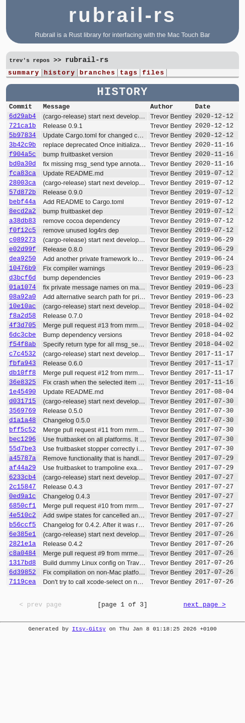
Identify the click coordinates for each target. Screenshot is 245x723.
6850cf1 (22, 571)
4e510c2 (22, 582)
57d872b (22, 208)
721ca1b (22, 131)
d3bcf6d (22, 307)
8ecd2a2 (22, 230)
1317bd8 (22, 637)
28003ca (22, 197)
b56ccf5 (22, 593)
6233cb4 (22, 538)
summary (24, 73)
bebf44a (22, 219)
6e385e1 (22, 604)
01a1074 (22, 318)
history (59, 73)
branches (98, 73)
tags (129, 73)
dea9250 (22, 285)
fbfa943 (22, 406)
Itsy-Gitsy (89, 706)
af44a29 (22, 527)
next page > (204, 682)
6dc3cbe (22, 373)
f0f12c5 (22, 252)
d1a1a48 (22, 472)
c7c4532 (22, 395)
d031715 (22, 450)
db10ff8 (22, 417)
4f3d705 (22, 362)
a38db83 (22, 241)
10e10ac (22, 340)
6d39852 (22, 648)
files (153, 73)
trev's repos (30, 60)
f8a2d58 (22, 351)
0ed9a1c (22, 560)
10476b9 (22, 296)
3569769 (22, 461)
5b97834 (22, 142)
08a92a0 (22, 329)
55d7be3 (22, 505)
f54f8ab (22, 384)
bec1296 (22, 494)
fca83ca (22, 186)
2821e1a (22, 615)
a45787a (22, 516)
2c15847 (22, 549)
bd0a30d (22, 175)
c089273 (22, 263)
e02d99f (22, 274)
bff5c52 (22, 483)
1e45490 (22, 439)
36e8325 (22, 428)
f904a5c (22, 164)
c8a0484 (22, 626)
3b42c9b (22, 153)
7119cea (22, 659)
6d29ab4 (22, 120)
